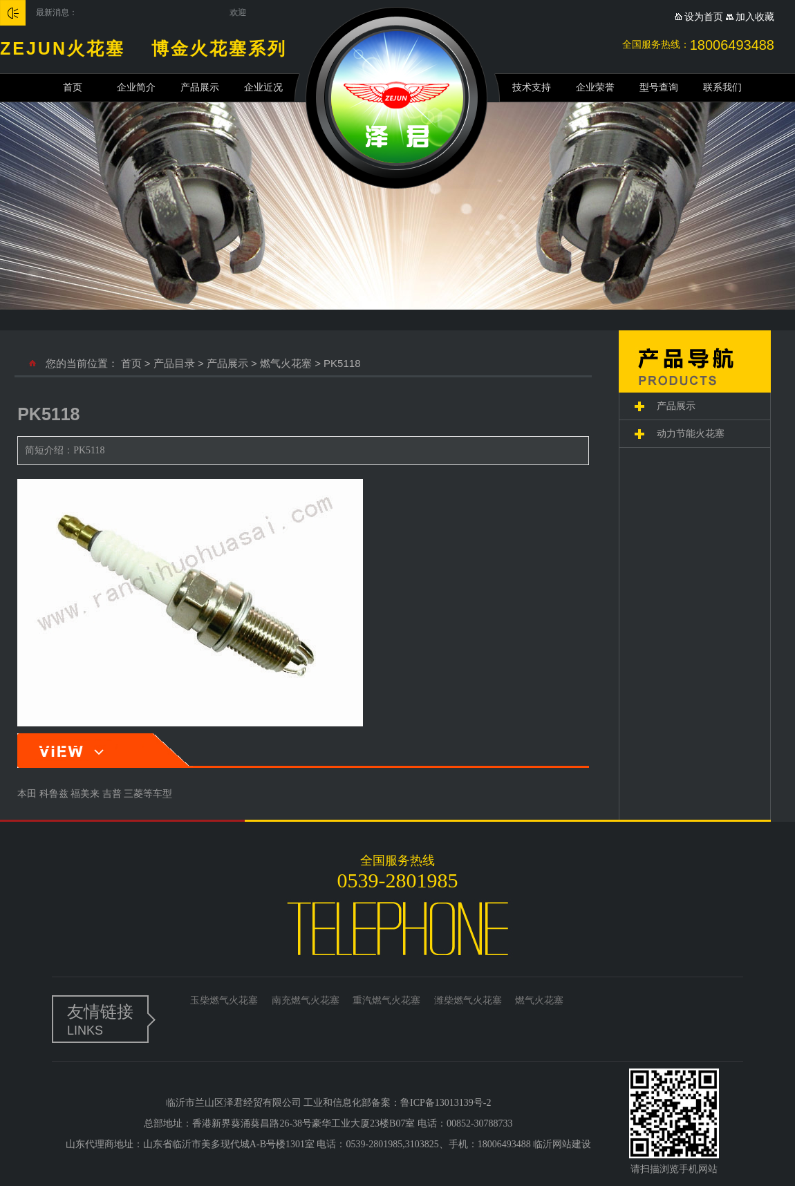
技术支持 (531, 87)
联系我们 (722, 87)
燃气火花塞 (286, 363)
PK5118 (342, 363)
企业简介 (136, 87)
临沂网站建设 (562, 1144)
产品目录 (174, 363)
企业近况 (263, 87)
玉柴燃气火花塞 (224, 1000)
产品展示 (199, 87)
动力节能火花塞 (690, 434)
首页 (72, 87)
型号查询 (658, 87)
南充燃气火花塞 (305, 1000)
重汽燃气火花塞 (386, 1000)
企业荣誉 (595, 87)
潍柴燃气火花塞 (468, 1000)
